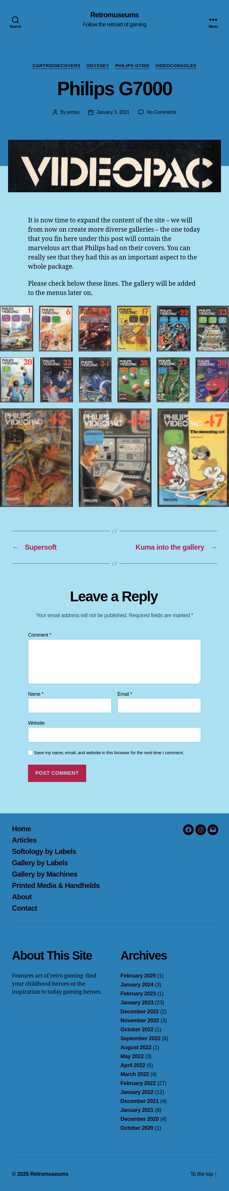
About (22, 897)
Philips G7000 (132, 65)
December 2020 (139, 1119)
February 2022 (138, 1083)
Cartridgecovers (57, 65)
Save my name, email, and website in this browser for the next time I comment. (109, 752)
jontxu (73, 112)
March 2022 (134, 1074)
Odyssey (97, 65)
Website (36, 723)
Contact (24, 908)
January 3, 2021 (112, 112)
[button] (16, 328)
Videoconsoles (175, 65)
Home (21, 829)
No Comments (161, 112)
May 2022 (132, 1056)
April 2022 (132, 1065)
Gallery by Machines (44, 874)
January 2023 (137, 1003)
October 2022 (137, 1029)
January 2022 (137, 1092)
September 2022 (140, 1038)
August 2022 (135, 1047)
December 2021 (139, 1101)
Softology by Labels (44, 851)
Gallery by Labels (40, 863)
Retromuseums (114, 15)
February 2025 (138, 976)
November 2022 (139, 1021)
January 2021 (137, 1110)
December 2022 (139, 1012)
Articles (24, 840)
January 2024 (137, 985)
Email (124, 694)
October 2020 (137, 1128)
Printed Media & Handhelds (56, 885)
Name (36, 694)
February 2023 (138, 994)
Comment (39, 634)
